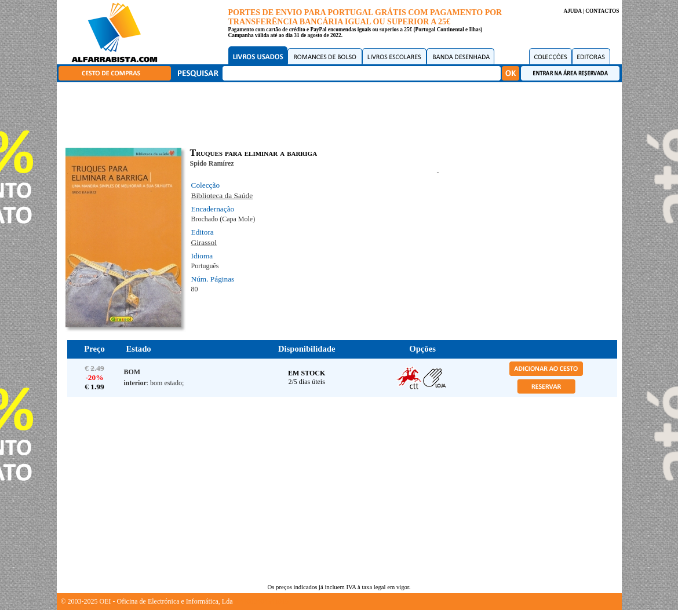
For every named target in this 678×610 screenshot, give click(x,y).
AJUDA (572, 11)
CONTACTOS (602, 11)
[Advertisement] (342, 113)
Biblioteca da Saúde (222, 195)
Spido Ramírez (212, 163)
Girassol (204, 242)
